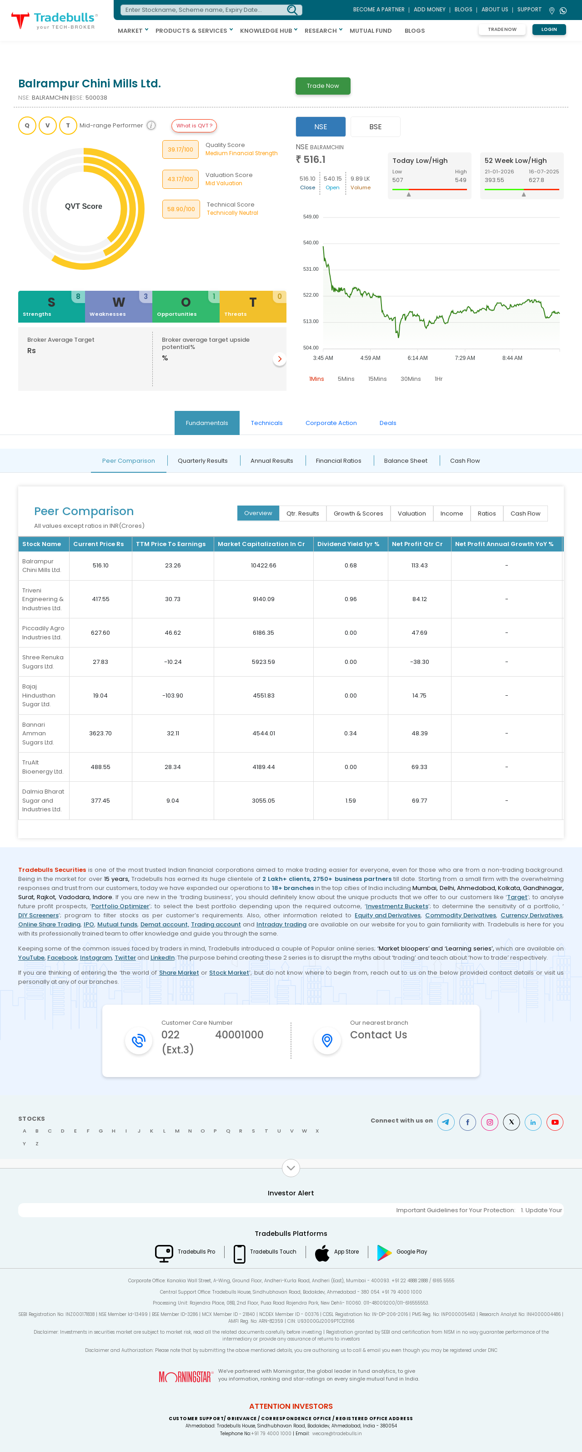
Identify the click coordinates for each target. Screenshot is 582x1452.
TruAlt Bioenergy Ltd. (43, 767)
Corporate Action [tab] (331, 423)
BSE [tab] (375, 126)
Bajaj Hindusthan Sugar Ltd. (38, 695)
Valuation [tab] (412, 513)
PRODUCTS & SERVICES (191, 30)
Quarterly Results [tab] (203, 460)
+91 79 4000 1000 (271, 1434)
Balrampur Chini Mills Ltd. (41, 566)
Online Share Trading (49, 924)
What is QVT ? (194, 125)
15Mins (377, 378)
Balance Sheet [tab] (405, 460)
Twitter (125, 957)
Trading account (216, 924)
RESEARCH (321, 30)
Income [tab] (452, 513)
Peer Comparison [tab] (128, 460)
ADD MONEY (430, 9)
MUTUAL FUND (371, 30)
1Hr (439, 378)
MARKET (130, 30)
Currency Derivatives (531, 915)
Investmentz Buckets (397, 906)
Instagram (96, 957)
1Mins (316, 378)
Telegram (446, 1122)
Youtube (555, 1122)
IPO (89, 924)
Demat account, (164, 924)
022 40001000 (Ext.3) (212, 1042)
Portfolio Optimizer (120, 906)
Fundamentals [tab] (207, 423)
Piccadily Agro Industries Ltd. (43, 633)
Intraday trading (281, 924)
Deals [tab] (388, 423)
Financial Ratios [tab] (338, 460)
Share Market (179, 972)
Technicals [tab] (267, 423)
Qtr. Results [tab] (302, 513)
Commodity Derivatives (460, 915)
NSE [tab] (320, 126)
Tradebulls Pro (196, 1251)
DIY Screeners (38, 915)
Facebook (62, 957)
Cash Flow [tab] (465, 460)
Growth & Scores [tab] (358, 513)
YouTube (31, 957)
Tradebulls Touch (273, 1251)
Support (529, 9)
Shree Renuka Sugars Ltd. (43, 662)
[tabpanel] (430, 264)
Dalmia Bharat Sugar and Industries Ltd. (43, 800)
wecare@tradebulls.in (337, 1434)
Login (549, 29)
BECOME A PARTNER (379, 9)
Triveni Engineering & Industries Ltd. (43, 599)
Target (517, 897)
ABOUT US (495, 9)
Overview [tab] (258, 513)
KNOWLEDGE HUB (266, 30)
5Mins (346, 378)
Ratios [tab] (487, 513)
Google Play (411, 1251)
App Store (346, 1251)
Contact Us (378, 1035)
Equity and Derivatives (388, 915)
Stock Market (229, 972)
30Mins (411, 378)
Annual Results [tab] (272, 460)
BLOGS (415, 30)
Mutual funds (117, 924)
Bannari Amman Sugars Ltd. (38, 733)
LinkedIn (163, 957)
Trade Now (502, 29)
